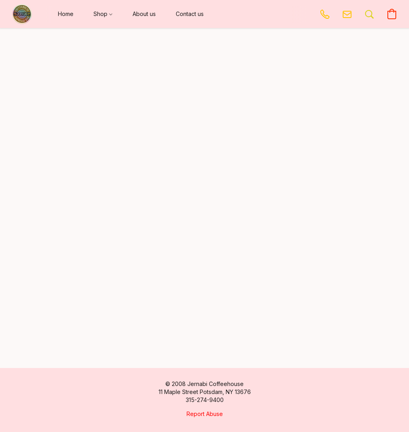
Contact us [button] (190, 13)
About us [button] (144, 13)
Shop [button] (102, 13)
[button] (22, 14)
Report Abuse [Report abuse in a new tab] (205, 413)
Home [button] (65, 13)
